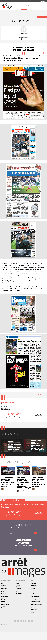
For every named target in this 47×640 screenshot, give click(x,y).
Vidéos (17, 599)
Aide (32, 610)
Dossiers (17, 597)
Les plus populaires (19, 601)
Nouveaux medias (4, 604)
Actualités (24, 6)
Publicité (3, 609)
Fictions (2, 591)
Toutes (17, 591)
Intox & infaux (4, 596)
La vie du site (33, 593)
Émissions (31, 6)
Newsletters (33, 615)
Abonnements (33, 591)
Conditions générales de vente (37, 618)
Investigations (4, 597)
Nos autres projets (34, 602)
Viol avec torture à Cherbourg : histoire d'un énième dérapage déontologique (24, 490)
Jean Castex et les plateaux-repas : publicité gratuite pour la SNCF (38, 489)
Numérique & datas (5, 599)
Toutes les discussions (35, 607)
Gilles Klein (23, 41)
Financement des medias (6, 615)
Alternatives (3, 602)
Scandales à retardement (6, 594)
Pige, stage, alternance (35, 609)
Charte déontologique (35, 604)
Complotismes (4, 607)
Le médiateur (33, 594)
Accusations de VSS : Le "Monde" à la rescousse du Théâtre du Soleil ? (7, 489)
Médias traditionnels (5, 610)
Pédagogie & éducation (5, 613)
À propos (32, 599)
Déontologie (3, 601)
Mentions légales (34, 617)
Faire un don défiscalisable (36, 613)
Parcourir (17, 6)
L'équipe (32, 601)
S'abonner (41, 17)
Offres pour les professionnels (36, 612)
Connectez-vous (5, 417)
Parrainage (33, 596)
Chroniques (38, 6)
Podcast (32, 623)
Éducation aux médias (35, 597)
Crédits (32, 620)
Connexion (42, 1)
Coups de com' (4, 593)
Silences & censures (5, 612)
